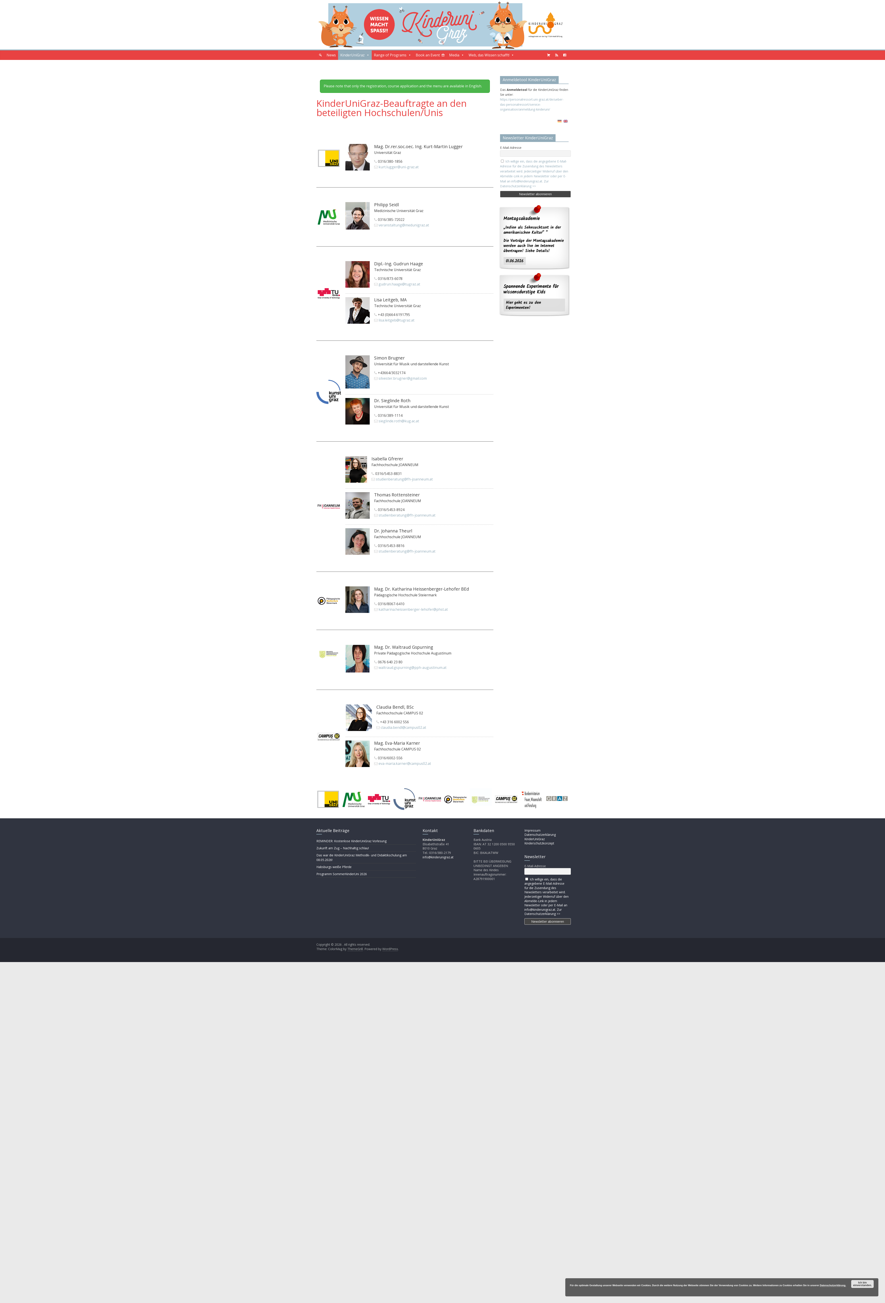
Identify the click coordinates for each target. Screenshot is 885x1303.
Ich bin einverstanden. (862, 1284)
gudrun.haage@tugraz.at (399, 284)
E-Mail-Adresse (510, 147)
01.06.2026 (514, 261)
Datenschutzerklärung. (833, 1285)
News (331, 55)
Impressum (532, 830)
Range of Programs (392, 55)
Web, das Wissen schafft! (491, 55)
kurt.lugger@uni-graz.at (399, 167)
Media (456, 55)
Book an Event (428, 55)
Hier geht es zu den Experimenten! (523, 305)
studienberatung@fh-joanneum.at (404, 479)
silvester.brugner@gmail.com (403, 378)
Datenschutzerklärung (540, 834)
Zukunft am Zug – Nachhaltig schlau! (342, 848)
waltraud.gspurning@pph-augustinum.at (412, 667)
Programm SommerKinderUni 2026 (341, 874)
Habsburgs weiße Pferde (334, 867)
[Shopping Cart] (549, 55)
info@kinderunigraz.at (438, 857)
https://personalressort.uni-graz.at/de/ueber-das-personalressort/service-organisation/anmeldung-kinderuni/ (532, 104)
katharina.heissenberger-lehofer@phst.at (413, 609)
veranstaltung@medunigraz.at (404, 225)
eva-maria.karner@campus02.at (405, 763)
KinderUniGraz (354, 55)
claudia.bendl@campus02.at (403, 727)
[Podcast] (557, 55)
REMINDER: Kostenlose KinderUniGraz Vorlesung (351, 841)
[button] (320, 55)
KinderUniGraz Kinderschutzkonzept (539, 841)
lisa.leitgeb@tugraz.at (396, 320)
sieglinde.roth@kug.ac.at (399, 421)
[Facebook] (565, 55)
